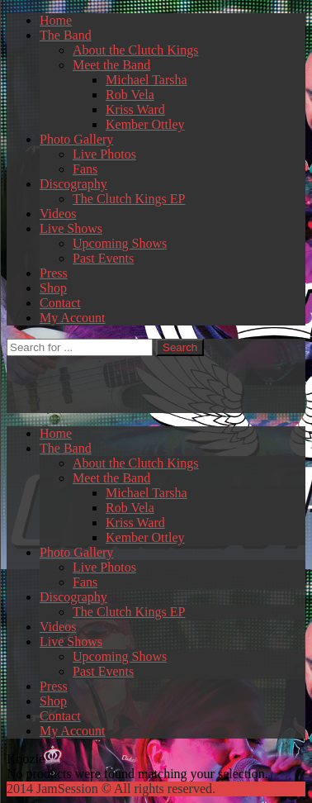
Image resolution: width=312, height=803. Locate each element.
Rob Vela (130, 95)
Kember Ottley (145, 124)
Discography (73, 184)
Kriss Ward (135, 109)
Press (54, 273)
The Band (66, 35)
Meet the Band (111, 65)
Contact (60, 303)
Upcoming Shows (120, 243)
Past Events (103, 258)
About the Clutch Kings (135, 50)
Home (56, 20)
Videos (58, 214)
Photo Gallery (76, 139)
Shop (53, 288)
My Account (73, 318)
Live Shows (71, 228)
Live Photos (104, 154)
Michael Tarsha (146, 80)
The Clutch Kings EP (129, 199)
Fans (85, 169)
